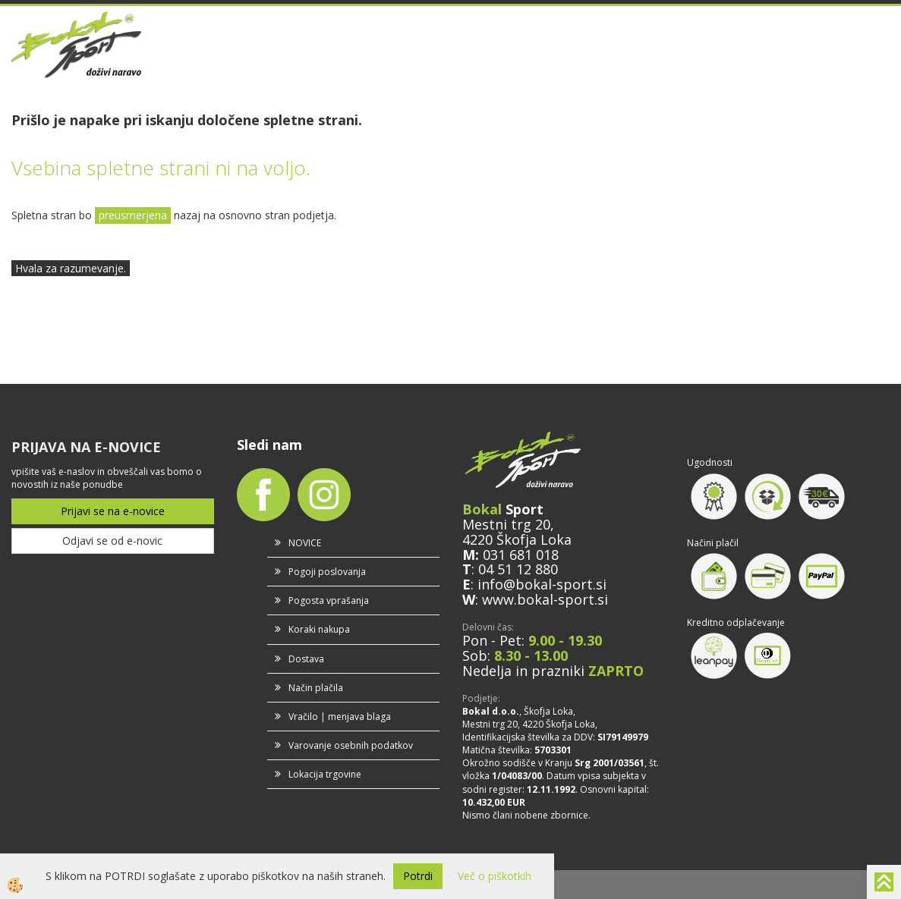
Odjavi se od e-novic (112, 540)
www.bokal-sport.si (545, 599)
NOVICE (304, 542)
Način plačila (315, 687)
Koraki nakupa (319, 629)
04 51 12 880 (518, 569)
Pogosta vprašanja (328, 600)
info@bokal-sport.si (541, 584)
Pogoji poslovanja (327, 571)
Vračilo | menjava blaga (339, 716)
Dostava (306, 658)
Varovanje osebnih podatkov (350, 745)
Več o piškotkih (494, 876)
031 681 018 (521, 554)
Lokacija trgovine (324, 774)
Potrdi (418, 876)
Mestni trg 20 (506, 524)
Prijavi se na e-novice (113, 511)
